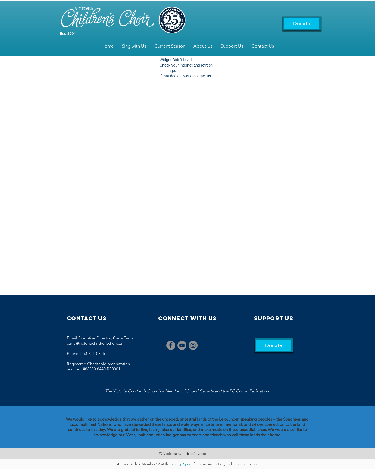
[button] (134, 46)
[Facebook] (170, 345)
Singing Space (182, 464)
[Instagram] (193, 345)
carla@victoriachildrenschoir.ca (94, 343)
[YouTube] (181, 345)
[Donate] (302, 23)
